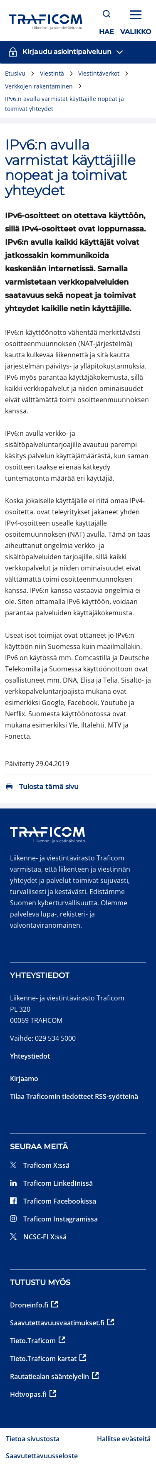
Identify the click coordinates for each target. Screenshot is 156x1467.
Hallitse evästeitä (124, 1438)
